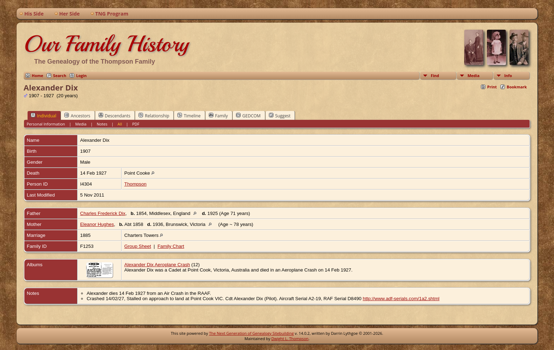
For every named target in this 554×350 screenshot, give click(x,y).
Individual (44, 115)
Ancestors (77, 115)
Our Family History (106, 44)
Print (492, 86)
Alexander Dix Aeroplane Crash (157, 264)
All (120, 124)
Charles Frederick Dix (102, 213)
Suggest (280, 115)
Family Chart (171, 246)
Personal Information (45, 124)
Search (59, 75)
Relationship (153, 115)
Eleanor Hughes (97, 224)
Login (81, 75)
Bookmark (517, 86)
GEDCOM (248, 115)
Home (37, 75)
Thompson (135, 184)
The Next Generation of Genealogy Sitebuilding (251, 333)
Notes (102, 124)
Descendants (114, 115)
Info (508, 75)
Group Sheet (137, 246)
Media (473, 75)
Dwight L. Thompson (289, 338)
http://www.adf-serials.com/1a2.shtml (401, 298)
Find (435, 75)
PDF (135, 124)
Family (218, 115)
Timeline (189, 115)
